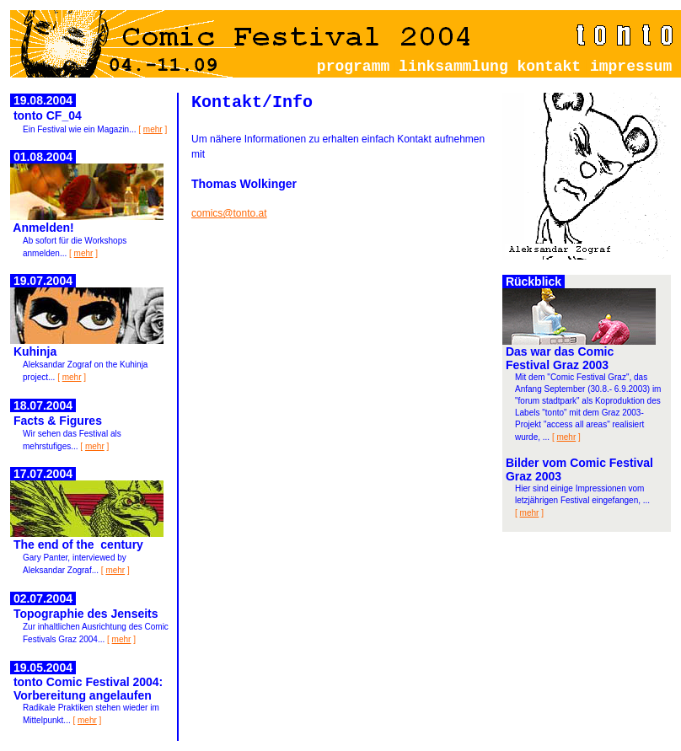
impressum (635, 66)
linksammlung (453, 66)
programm (353, 66)
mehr (153, 129)
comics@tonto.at (229, 213)
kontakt (549, 66)
